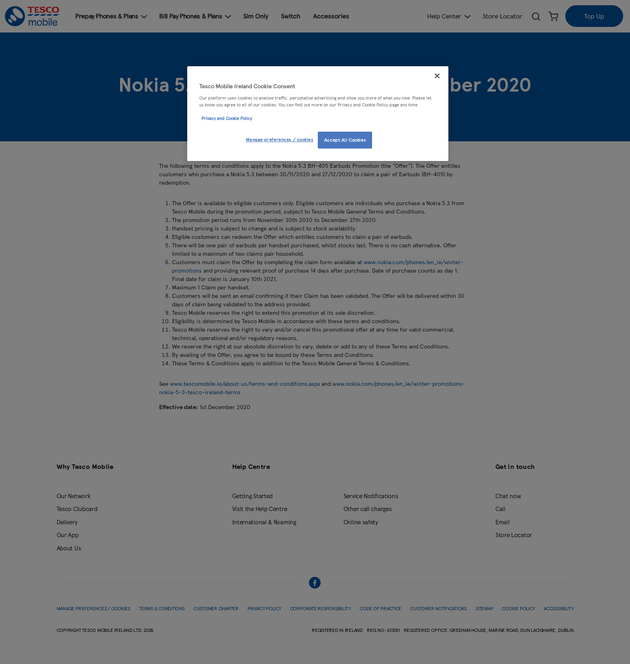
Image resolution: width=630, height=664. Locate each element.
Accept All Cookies (345, 139)
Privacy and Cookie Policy (226, 118)
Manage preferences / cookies (279, 139)
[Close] (437, 76)
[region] (317, 113)
